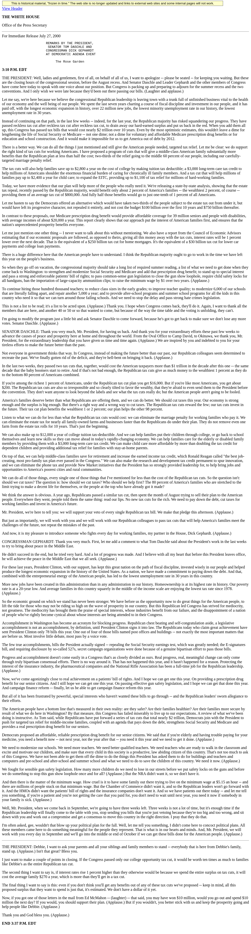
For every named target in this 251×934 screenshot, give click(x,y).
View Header (12, 8)
